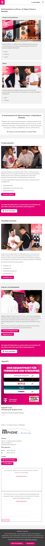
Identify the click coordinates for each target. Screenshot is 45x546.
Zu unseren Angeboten (8, 194)
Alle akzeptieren (30, 543)
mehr (3, 415)
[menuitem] (35, 2)
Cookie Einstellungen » (21, 476)
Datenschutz (19, 531)
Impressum (25, 531)
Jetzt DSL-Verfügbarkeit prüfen (10, 330)
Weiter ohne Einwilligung (16, 543)
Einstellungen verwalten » (31, 539)
